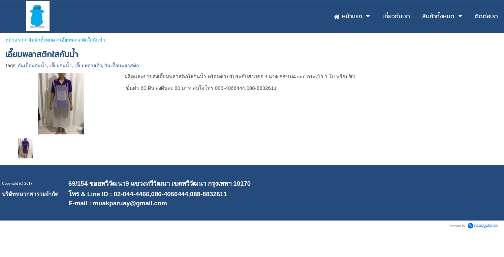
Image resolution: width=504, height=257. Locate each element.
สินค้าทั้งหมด (41, 40)
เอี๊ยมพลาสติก (88, 65)
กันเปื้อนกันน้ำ (32, 65)
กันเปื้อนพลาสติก (121, 65)
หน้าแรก (14, 40)
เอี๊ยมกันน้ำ (61, 65)
